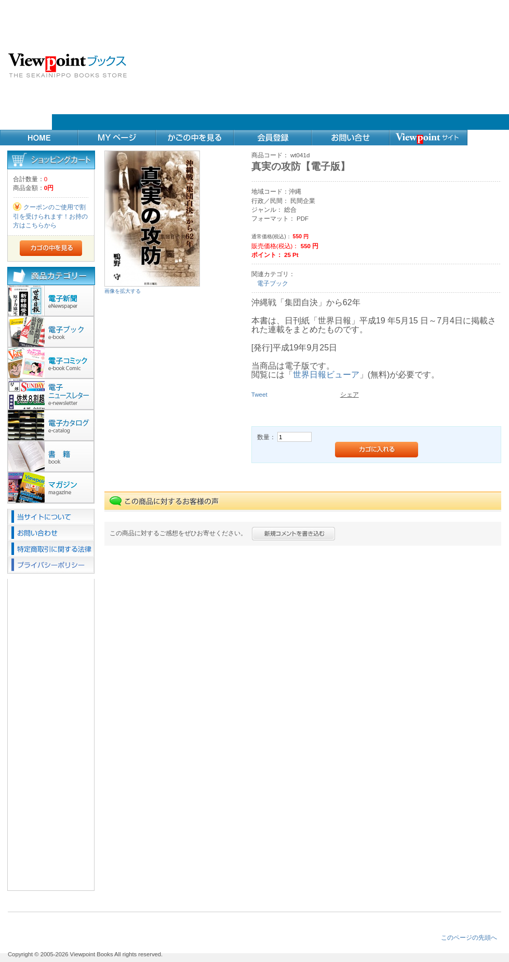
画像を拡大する (122, 291)
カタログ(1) (51, 425)
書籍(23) (51, 456)
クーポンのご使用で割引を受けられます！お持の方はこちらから (50, 216)
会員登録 (273, 137)
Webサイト (428, 137)
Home (39, 137)
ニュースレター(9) (51, 394)
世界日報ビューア (326, 374)
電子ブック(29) (51, 331)
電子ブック (272, 283)
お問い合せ (351, 137)
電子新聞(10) (51, 300)
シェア (349, 394)
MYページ (117, 137)
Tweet (259, 394)
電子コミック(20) (51, 362)
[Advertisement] (315, 65)
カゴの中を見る (195, 137)
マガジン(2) (51, 487)
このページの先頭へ (469, 937)
